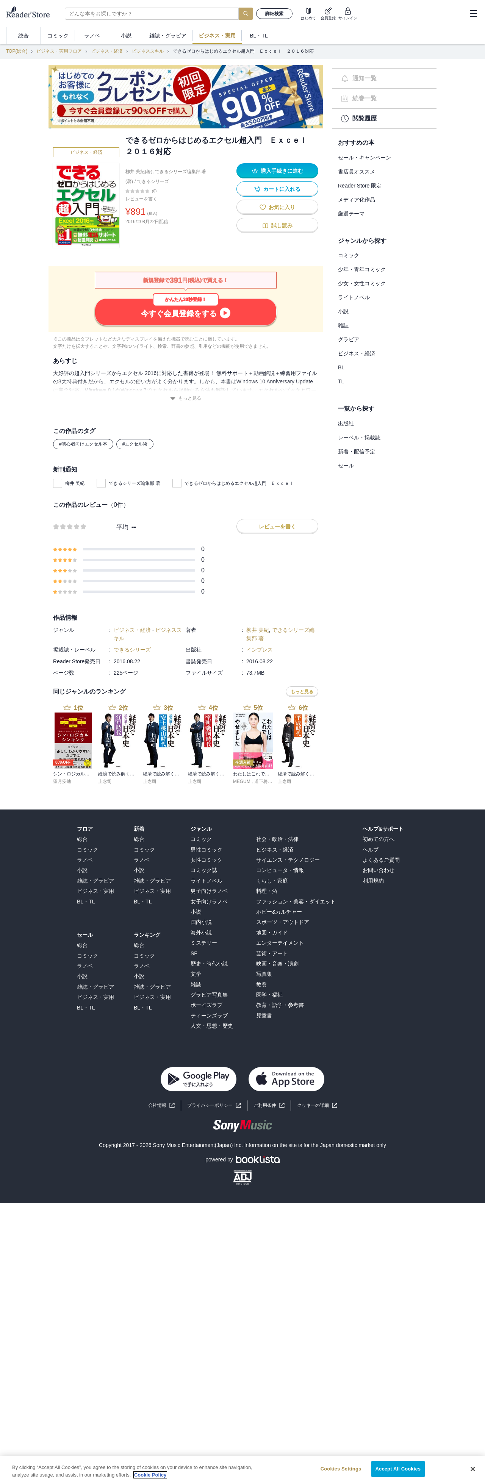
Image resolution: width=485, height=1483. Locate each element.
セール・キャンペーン (364, 158)
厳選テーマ (351, 214)
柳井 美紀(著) (138, 171)
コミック (348, 255)
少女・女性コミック (362, 283)
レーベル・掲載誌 (359, 437)
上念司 (105, 781)
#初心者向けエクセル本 (83, 444)
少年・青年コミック (362, 269)
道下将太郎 (265, 781)
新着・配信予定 (356, 451)
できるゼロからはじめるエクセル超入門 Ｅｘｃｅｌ (241, 483)
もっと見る (185, 398)
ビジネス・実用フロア (59, 51)
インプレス (259, 650)
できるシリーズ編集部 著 (134, 483)
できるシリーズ (153, 181)
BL (341, 367)
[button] (317, 1105)
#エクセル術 (135, 444)
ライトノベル (354, 297)
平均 (122, 527)
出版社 (346, 423)
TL (341, 381)
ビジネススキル (148, 51)
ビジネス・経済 (107, 51)
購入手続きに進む (277, 171)
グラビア (348, 339)
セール (346, 466)
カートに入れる (277, 189)
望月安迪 (62, 781)
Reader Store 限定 (360, 186)
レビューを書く (141, 199)
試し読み (277, 225)
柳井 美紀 (74, 483)
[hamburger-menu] (473, 13)
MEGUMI (242, 781)
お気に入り (277, 207)
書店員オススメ (356, 172)
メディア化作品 (356, 200)
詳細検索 (274, 13)
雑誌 (343, 325)
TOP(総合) (16, 51)
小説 (343, 311)
